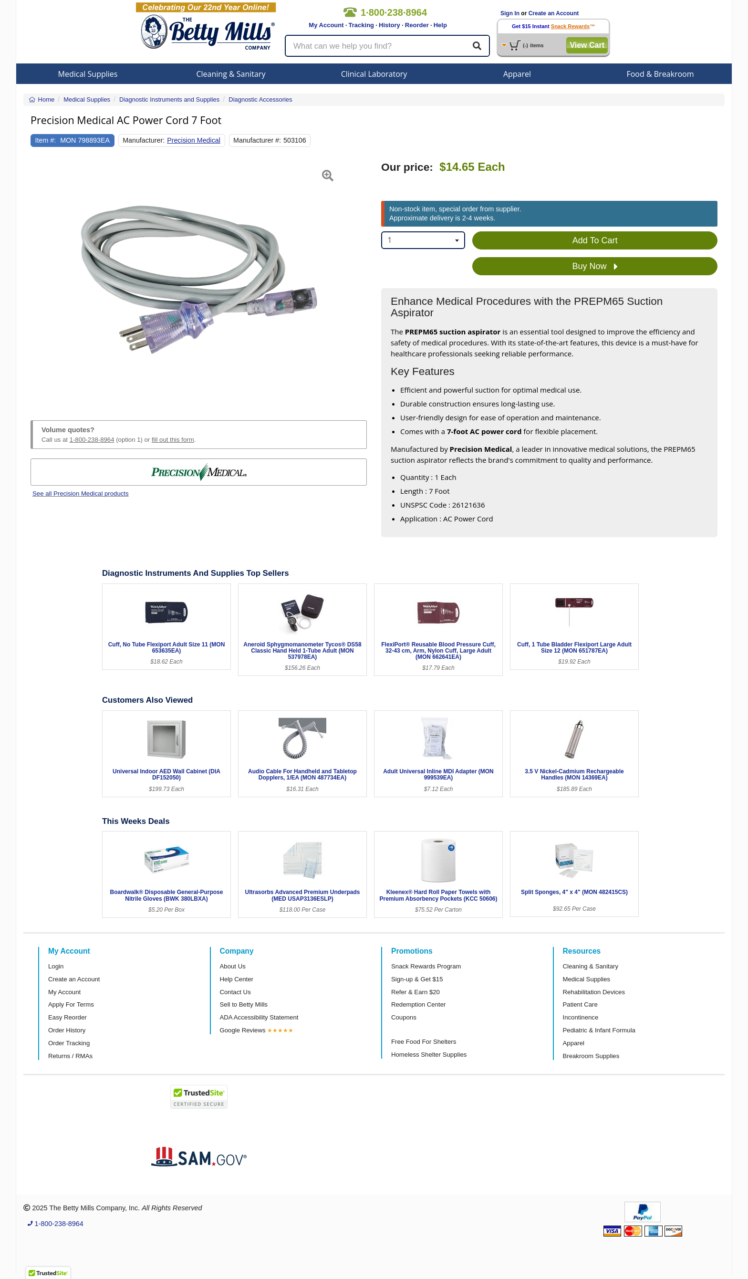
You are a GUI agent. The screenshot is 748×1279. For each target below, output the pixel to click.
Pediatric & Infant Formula (599, 1030)
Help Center (236, 979)
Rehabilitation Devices (594, 992)
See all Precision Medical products (80, 493)
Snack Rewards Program (426, 966)
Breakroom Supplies (591, 1056)
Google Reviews (243, 1030)
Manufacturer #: (257, 140)
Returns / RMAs (70, 1056)
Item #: (45, 140)
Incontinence (581, 1017)
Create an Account (554, 13)
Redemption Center (418, 1004)
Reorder (417, 25)
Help (440, 25)
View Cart (587, 45)
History (389, 25)
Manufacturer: (144, 140)
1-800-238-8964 (92, 439)
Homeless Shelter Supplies (429, 1054)
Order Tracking (69, 1043)
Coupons (403, 1017)
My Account (326, 25)
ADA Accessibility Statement (259, 1017)
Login (55, 966)
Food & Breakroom (660, 74)
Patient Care (580, 1004)
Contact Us (235, 992)
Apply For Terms (71, 1004)
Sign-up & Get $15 (417, 979)
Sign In (509, 13)
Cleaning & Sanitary (231, 74)
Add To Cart (595, 240)
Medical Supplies (88, 74)
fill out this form (173, 439)
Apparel (517, 74)
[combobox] (423, 240)
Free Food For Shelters (423, 1041)
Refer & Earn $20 (415, 992)
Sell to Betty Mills (244, 1004)
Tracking (361, 25)
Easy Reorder (67, 1017)
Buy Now (595, 266)
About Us (233, 966)
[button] (42, 279)
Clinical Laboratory (374, 74)
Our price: (407, 167)
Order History (66, 1030)
